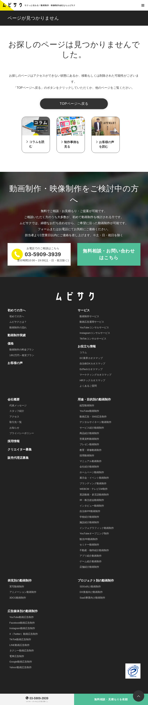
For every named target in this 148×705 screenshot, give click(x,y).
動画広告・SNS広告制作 (93, 416)
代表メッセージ (18, 405)
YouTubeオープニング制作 (94, 533)
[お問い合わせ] (142, 5)
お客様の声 (15, 363)
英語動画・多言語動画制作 (94, 494)
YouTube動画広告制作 (21, 617)
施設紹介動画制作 (89, 522)
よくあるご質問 (88, 385)
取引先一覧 (15, 422)
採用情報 (14, 441)
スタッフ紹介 (16, 411)
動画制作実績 (17, 335)
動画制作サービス (89, 316)
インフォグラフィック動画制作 (97, 528)
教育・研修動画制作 (91, 450)
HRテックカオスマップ (92, 380)
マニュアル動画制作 (91, 461)
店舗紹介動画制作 (89, 566)
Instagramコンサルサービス (95, 333)
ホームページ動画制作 (92, 472)
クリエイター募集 (20, 449)
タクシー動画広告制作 (21, 650)
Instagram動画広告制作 (22, 628)
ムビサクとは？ (18, 321)
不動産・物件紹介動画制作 (94, 550)
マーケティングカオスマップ (95, 374)
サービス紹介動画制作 (92, 427)
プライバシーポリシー (21, 433)
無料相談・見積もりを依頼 (111, 699)
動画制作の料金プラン (21, 349)
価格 (11, 343)
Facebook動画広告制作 (22, 622)
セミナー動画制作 (89, 544)
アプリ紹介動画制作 (91, 555)
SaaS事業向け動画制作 (92, 597)
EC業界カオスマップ (91, 358)
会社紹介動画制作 (89, 466)
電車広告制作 (16, 656)
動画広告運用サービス (92, 321)
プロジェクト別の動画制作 (96, 580)
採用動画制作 (87, 455)
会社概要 (14, 399)
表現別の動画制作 (20, 580)
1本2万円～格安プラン (21, 355)
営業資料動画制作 (89, 438)
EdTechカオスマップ (91, 369)
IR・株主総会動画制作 (92, 500)
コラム (83, 352)
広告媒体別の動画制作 (23, 611)
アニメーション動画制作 (22, 592)
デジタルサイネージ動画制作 (95, 422)
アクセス (14, 416)
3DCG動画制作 (17, 597)
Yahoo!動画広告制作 (20, 667)
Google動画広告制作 (20, 661)
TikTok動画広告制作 (20, 639)
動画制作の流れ (18, 327)
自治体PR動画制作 (90, 511)
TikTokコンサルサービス (93, 338)
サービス (84, 310)
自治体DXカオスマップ (92, 363)
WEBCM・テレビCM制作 (93, 488)
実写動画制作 (16, 586)
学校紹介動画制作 (89, 516)
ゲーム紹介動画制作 (91, 561)
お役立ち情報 (87, 346)
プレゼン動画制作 (89, 444)
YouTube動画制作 (89, 411)
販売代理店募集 (18, 457)
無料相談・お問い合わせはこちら (109, 254)
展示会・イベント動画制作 (94, 477)
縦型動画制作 (87, 405)
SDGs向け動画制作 (90, 586)
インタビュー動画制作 (92, 505)
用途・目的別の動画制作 (94, 399)
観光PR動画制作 (89, 539)
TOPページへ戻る (74, 104)
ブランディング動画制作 (93, 483)
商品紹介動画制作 (89, 433)
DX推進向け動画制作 (91, 592)
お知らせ (14, 427)
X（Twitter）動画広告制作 (23, 633)
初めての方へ (17, 310)
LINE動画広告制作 (19, 645)
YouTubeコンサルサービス (94, 327)
